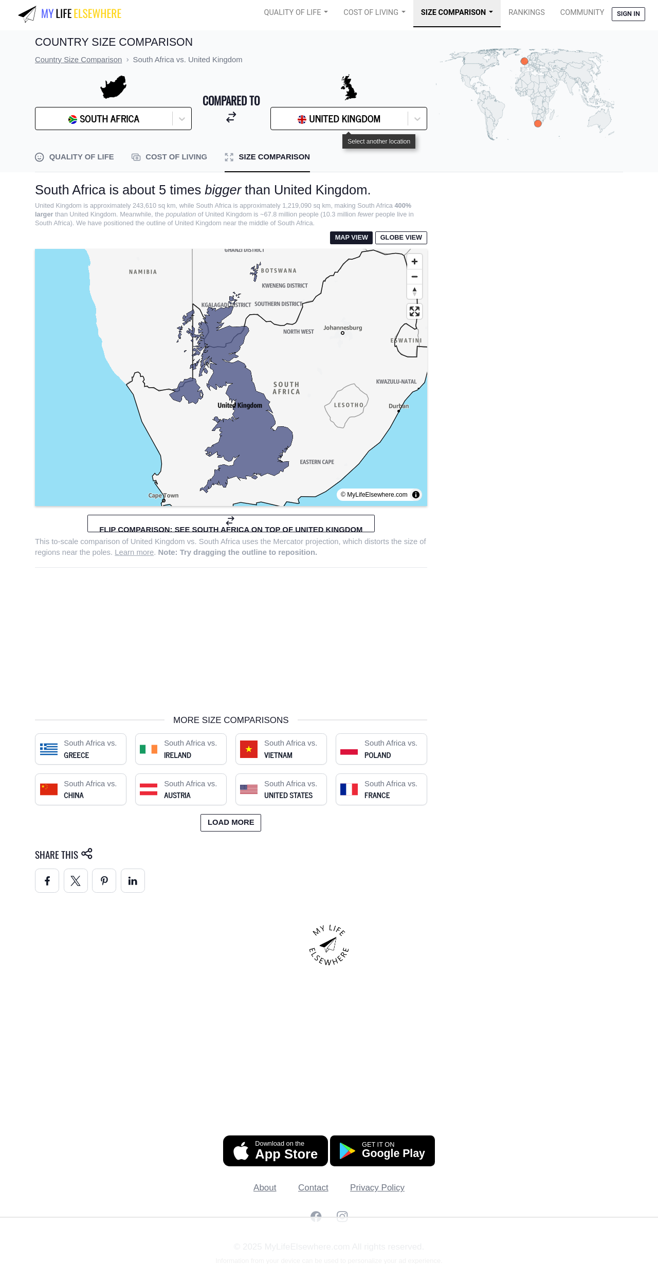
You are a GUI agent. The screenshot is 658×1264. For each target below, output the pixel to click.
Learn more (134, 552)
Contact (313, 1188)
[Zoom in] (414, 261)
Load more (231, 822)
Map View (351, 237)
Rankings (526, 12)
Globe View (401, 237)
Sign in (628, 13)
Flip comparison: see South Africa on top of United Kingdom (230, 523)
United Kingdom (158, 541)
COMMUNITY (582, 12)
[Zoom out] (414, 276)
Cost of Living (370, 12)
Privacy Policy (377, 1188)
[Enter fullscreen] (414, 311)
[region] (231, 377)
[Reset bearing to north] (414, 291)
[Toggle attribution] (416, 495)
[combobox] (66, 119)
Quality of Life (292, 12)
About (264, 1188)
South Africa (219, 541)
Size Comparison (453, 12)
